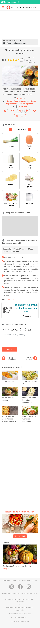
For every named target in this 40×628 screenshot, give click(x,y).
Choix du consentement (18, 617)
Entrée (16, 41)
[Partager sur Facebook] (12, 111)
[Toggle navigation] (3, 7)
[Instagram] (29, 587)
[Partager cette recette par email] (5, 111)
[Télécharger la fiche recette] (27, 111)
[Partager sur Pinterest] (20, 111)
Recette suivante (31, 358)
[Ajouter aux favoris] (34, 111)
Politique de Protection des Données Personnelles (19, 609)
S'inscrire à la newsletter (20, 621)
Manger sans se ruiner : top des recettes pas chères (10, 415)
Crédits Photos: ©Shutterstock (20, 614)
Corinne (11, 299)
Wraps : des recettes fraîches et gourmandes (30, 415)
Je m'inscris (20, 536)
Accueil (7, 41)
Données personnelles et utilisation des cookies (19, 593)
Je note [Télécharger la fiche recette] (20, 116)
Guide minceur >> (11, 2)
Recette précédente (9, 358)
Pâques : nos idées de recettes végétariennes (30, 397)
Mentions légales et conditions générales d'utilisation (19, 600)
